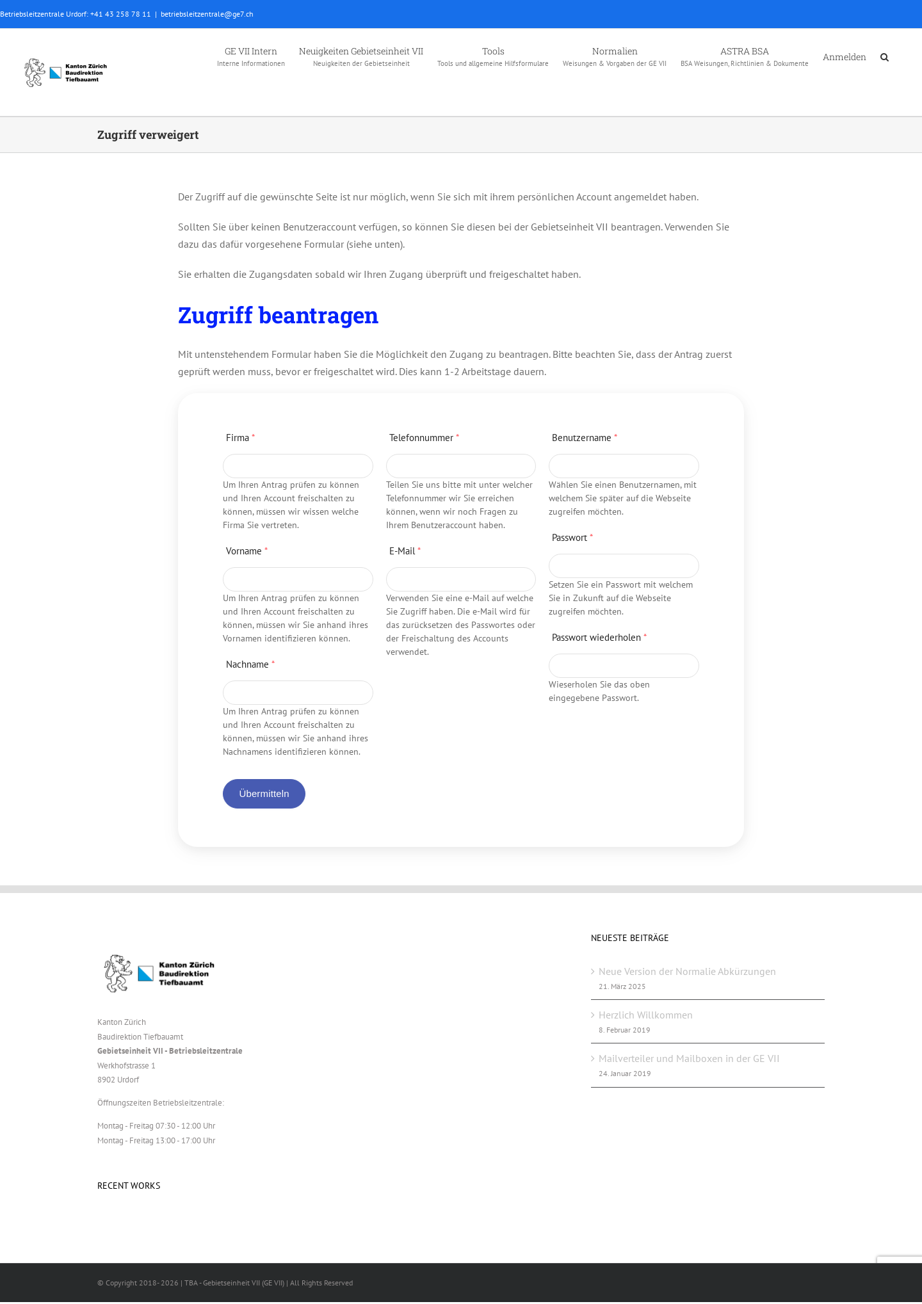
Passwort (572, 537)
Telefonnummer (424, 437)
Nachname (250, 664)
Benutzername (584, 437)
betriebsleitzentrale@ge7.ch (207, 14)
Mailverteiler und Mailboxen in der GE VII (689, 1058)
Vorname (247, 551)
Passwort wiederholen (599, 637)
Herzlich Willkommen (646, 1014)
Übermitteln (264, 793)
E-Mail (405, 551)
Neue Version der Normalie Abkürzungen (687, 971)
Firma (240, 437)
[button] (884, 56)
